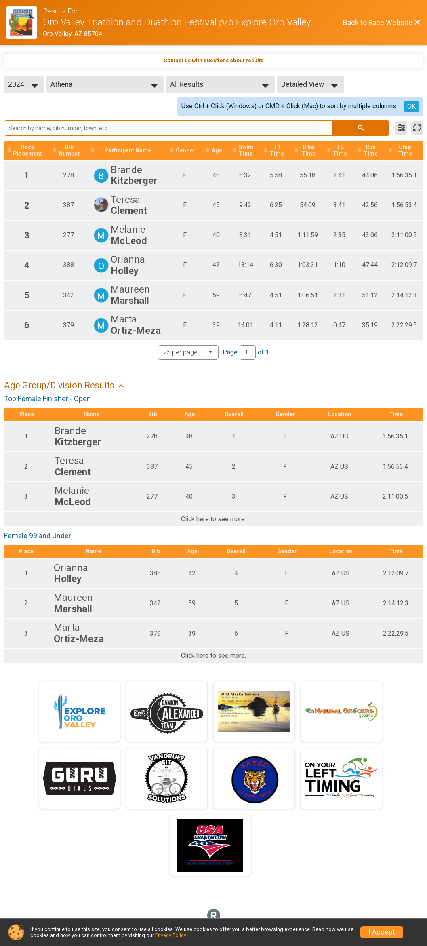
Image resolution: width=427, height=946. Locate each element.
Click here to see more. (213, 519)
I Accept (381, 932)
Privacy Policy (170, 935)
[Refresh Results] (417, 128)
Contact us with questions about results (213, 60)
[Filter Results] (401, 128)
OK (411, 106)
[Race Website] (24, 22)
